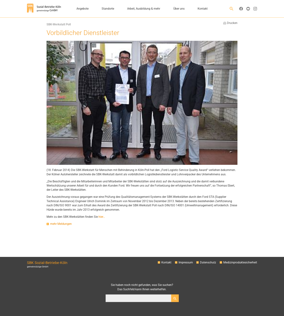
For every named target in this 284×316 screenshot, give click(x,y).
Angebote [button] (82, 8)
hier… (102, 216)
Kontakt (166, 262)
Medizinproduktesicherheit (240, 262)
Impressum (186, 262)
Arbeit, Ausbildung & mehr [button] (143, 8)
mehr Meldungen (61, 224)
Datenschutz (208, 262)
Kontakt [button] (203, 8)
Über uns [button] (179, 8)
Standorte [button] (108, 8)
